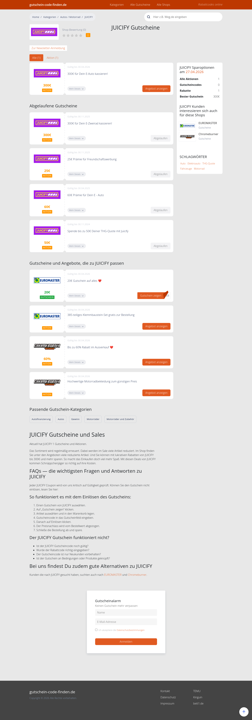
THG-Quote (208, 163)
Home (35, 17)
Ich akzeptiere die (122, 630)
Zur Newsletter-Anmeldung (48, 48)
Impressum (167, 703)
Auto (182, 163)
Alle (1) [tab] (36, 58)
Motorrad (199, 168)
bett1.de (198, 703)
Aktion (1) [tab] (52, 58)
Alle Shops (163, 5)
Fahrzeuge (186, 168)
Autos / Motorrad (70, 17)
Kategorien (117, 5)
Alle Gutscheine (140, 5)
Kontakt (165, 691)
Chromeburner (137, 575)
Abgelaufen (161, 138)
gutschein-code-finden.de (48, 5)
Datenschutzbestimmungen (130, 630)
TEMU (197, 691)
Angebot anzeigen (156, 88)
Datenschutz (168, 697)
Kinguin (197, 697)
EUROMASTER (113, 575)
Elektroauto (194, 163)
